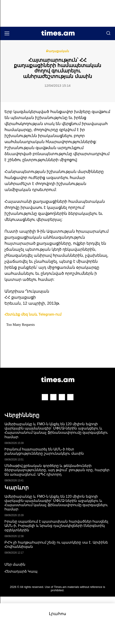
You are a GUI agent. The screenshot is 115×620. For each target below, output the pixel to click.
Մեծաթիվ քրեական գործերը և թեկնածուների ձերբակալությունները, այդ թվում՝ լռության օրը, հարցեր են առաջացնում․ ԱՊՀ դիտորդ (56, 470)
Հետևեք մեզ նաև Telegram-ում (32, 314)
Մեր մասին (14, 564)
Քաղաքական (57, 51)
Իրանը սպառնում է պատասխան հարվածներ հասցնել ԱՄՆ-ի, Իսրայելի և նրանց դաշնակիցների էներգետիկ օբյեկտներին (56, 525)
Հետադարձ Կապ (21, 571)
